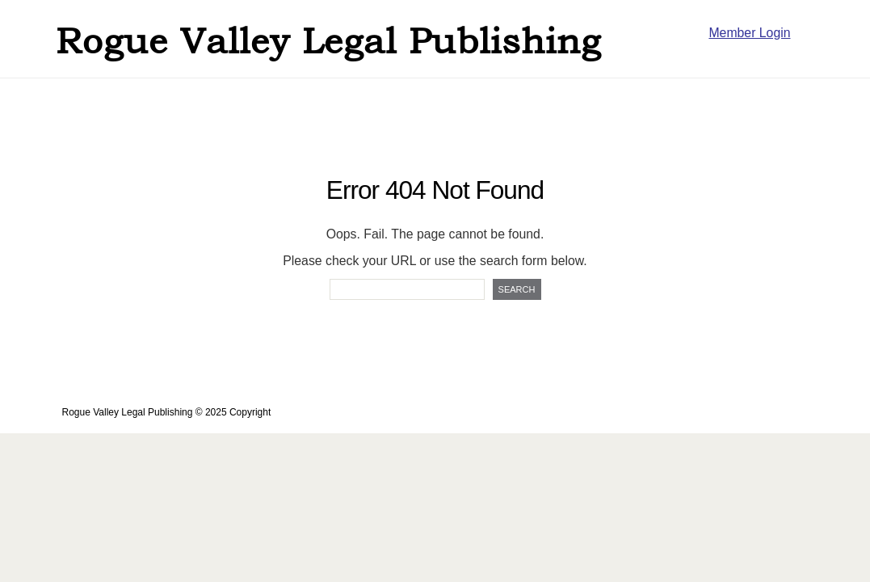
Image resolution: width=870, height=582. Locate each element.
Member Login (749, 33)
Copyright (250, 412)
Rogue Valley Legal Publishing (328, 40)
